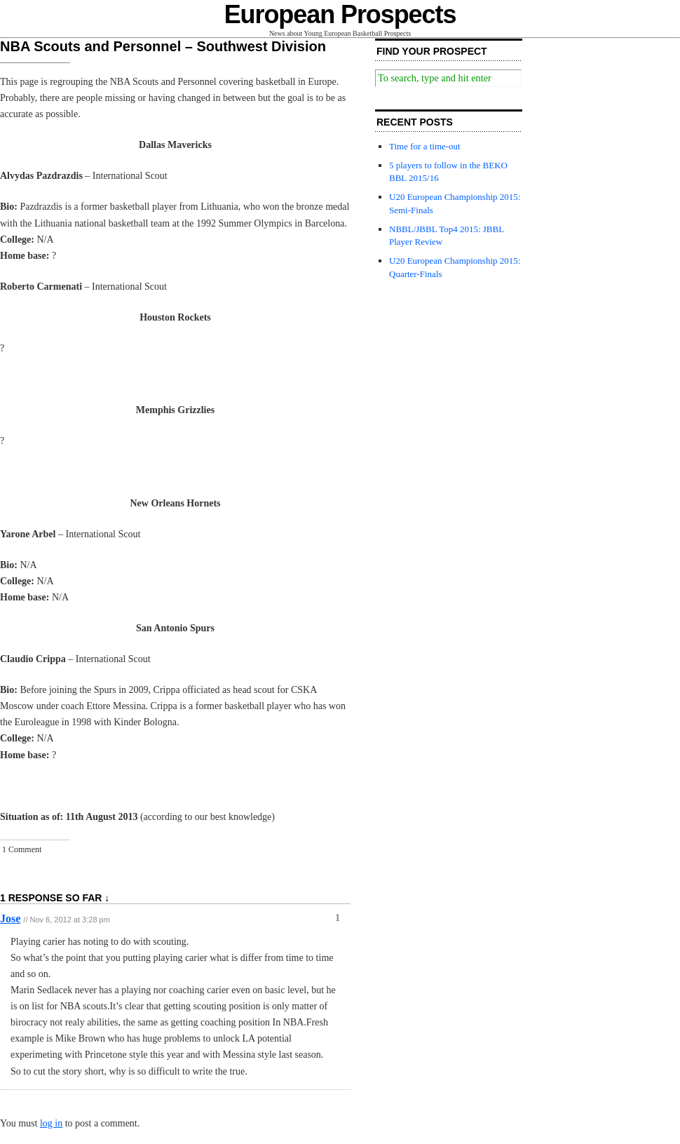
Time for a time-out (425, 146)
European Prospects (340, 14)
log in (51, 1123)
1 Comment (21, 849)
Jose (10, 918)
